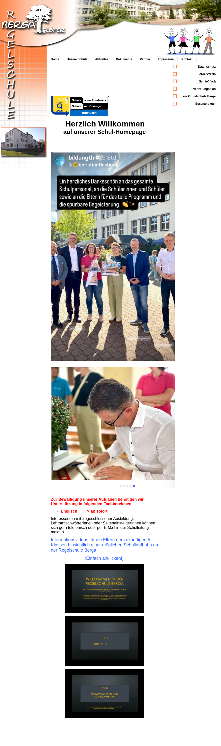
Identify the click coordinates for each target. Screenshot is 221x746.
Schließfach (207, 81)
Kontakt (187, 59)
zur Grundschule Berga (199, 96)
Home (55, 59)
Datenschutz (207, 66)
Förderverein (206, 74)
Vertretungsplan (204, 89)
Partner (145, 59)
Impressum (166, 59)
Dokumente (124, 59)
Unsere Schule (77, 59)
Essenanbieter (205, 103)
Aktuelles (101, 59)
